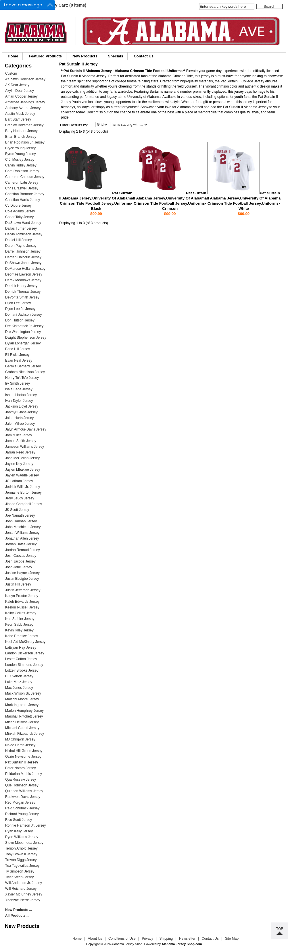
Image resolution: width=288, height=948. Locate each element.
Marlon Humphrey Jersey (24, 711)
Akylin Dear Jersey (19, 91)
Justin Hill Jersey (18, 584)
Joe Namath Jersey (20, 515)
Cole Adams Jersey (20, 211)
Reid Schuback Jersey (22, 808)
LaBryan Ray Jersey (20, 647)
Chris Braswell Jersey (21, 188)
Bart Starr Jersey (18, 119)
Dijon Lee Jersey (18, 303)
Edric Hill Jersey (17, 349)
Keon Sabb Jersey (19, 625)
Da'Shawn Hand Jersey (23, 223)
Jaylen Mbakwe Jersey (22, 470)
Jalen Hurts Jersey (19, 418)
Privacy (147, 939)
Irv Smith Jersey (17, 383)
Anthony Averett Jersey (23, 108)
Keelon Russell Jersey (22, 607)
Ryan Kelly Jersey (19, 831)
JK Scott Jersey (17, 510)
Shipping (166, 939)
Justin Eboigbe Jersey (22, 579)
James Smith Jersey (20, 441)
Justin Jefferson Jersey (23, 590)
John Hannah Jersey (21, 521)
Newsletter (187, 939)
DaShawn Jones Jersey (23, 263)
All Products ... (17, 916)
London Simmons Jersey (24, 665)
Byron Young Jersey (20, 154)
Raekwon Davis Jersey (22, 797)
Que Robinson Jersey (21, 785)
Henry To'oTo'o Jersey (22, 378)
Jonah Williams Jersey (22, 533)
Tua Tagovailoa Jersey (22, 866)
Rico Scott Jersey (18, 820)
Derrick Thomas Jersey (23, 292)
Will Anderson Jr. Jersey (23, 883)
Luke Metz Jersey (18, 682)
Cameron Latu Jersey (21, 183)
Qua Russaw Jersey (20, 780)
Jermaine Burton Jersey (23, 493)
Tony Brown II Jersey (21, 854)
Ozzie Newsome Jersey (23, 757)
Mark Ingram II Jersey (22, 705)
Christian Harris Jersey (22, 200)
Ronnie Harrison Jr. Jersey (25, 825)
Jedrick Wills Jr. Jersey (22, 487)
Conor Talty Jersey (19, 217)
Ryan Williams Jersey (21, 837)
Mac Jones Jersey (19, 688)
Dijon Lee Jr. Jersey (20, 309)
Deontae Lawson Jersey (23, 274)
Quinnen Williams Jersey (24, 791)
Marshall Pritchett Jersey (24, 716)
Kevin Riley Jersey (19, 630)
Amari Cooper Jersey (21, 96)
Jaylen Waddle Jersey (22, 475)
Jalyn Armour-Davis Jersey (25, 429)
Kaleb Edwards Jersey (22, 602)
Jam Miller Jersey (18, 435)
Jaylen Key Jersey (19, 464)
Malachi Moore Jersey (22, 699)
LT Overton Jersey (19, 676)
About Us (95, 939)
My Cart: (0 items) (69, 5)
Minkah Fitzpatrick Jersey (24, 734)
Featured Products (45, 56)
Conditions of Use (122, 939)
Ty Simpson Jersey (19, 871)
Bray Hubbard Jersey (21, 131)
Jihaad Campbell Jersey (23, 504)
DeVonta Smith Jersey (22, 297)
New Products (84, 56)
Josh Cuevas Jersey (20, 556)
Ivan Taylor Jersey (19, 401)
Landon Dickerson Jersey (24, 653)
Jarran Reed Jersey (20, 452)
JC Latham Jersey (19, 481)
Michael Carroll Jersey (22, 728)
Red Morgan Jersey (20, 802)
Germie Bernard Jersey (23, 366)
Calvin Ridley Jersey (21, 165)
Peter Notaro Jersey (20, 768)
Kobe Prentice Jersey (21, 636)
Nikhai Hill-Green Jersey (23, 751)
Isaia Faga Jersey (18, 389)
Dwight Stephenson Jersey (25, 338)
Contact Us (143, 56)
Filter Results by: (74, 125)
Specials (115, 56)
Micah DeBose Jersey (22, 722)
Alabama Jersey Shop (127, 944)
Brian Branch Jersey (20, 137)
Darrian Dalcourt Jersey (23, 257)
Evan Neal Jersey (18, 360)
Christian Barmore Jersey (24, 194)
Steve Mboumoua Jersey (24, 843)
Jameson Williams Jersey (24, 447)
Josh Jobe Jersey (18, 567)
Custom (11, 73)
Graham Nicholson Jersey (25, 372)
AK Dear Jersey (17, 85)
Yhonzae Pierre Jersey (22, 900)
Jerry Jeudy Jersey (19, 498)
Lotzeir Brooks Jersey (21, 670)
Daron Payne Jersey (21, 246)
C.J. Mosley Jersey (19, 160)
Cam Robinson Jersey (22, 171)
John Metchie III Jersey (23, 527)
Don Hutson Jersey (19, 320)
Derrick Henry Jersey (21, 286)
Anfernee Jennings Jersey (25, 102)
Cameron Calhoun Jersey (24, 177)
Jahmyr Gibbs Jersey (21, 412)
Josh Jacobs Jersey (20, 561)
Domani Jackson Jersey (23, 315)
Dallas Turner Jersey (21, 228)
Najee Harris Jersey (20, 745)
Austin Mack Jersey (20, 114)
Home (13, 56)
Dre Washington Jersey (23, 332)
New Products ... (18, 910)
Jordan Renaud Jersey (22, 550)
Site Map (232, 939)
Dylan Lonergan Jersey (23, 343)
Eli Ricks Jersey (17, 355)
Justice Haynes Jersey (22, 573)
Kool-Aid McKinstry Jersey (25, 642)
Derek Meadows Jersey (23, 280)
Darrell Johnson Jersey (23, 251)
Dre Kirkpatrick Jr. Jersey (24, 326)
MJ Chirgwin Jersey (20, 739)
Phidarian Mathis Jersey (23, 774)
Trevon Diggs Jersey (21, 860)
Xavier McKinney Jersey (23, 894)
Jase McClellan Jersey (22, 458)
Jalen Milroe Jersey (20, 424)
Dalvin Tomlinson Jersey (23, 234)
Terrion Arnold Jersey (21, 848)
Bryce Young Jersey (20, 148)
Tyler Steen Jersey (19, 877)
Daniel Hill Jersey (18, 240)
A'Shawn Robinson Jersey (25, 79)
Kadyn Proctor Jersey (21, 596)
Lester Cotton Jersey (21, 659)
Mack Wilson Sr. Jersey (23, 693)
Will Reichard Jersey (21, 889)
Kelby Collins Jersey (20, 613)
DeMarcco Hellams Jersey (25, 269)
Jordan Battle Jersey (21, 544)
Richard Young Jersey (22, 814)
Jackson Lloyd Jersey (21, 406)
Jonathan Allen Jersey (22, 538)
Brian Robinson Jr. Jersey (25, 142)
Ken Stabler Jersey (19, 619)
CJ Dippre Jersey (18, 205)
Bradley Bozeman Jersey (24, 125)
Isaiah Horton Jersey (21, 395)
